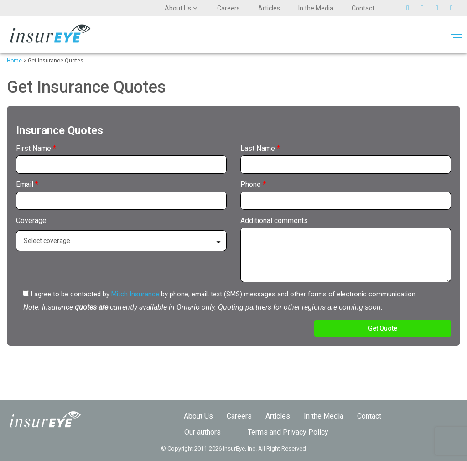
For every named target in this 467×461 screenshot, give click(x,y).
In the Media (315, 8)
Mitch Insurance (135, 294)
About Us (178, 8)
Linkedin (455, 8)
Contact (363, 8)
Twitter (411, 8)
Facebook (426, 8)
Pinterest (441, 8)
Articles (269, 8)
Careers (228, 8)
